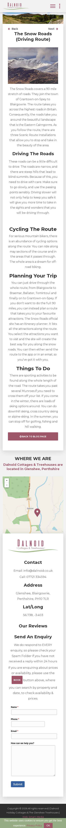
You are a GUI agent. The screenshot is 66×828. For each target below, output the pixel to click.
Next (53, 28)
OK (48, 825)
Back (13, 28)
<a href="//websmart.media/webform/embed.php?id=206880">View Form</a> (33, 746)
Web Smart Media (33, 816)
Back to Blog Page (33, 436)
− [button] (6, 485)
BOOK (17, 680)
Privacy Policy (34, 825)
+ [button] (6, 480)
